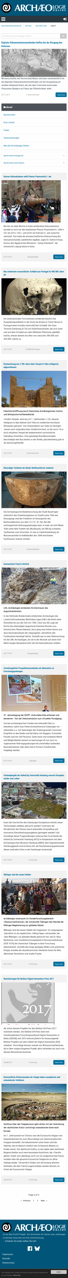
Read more (61, 95)
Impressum (7, 1254)
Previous (26, 1200)
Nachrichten (41, 26)
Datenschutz (8, 1262)
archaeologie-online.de (11, 26)
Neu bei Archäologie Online (16, 145)
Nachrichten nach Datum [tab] (14, 163)
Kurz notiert (9, 122)
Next (43, 1200)
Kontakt (6, 1258)
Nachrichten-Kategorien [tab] (13, 155)
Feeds (6, 130)
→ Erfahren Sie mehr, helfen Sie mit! (19, 1241)
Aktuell (28, 26)
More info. (17, 1275)
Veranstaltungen (11, 137)
